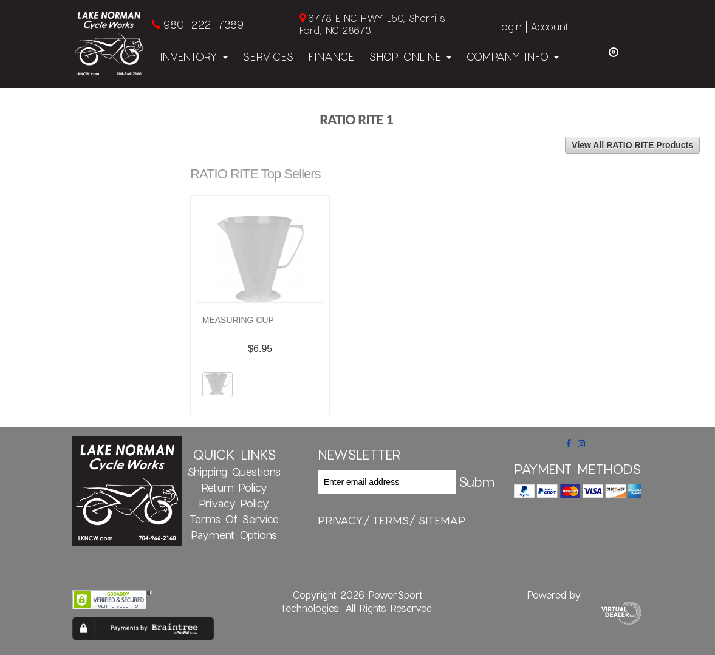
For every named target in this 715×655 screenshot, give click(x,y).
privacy (340, 520)
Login (509, 26)
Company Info (512, 56)
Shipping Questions (234, 471)
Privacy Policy (234, 503)
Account (549, 26)
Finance (331, 56)
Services (267, 56)
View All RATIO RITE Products (632, 145)
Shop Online (410, 56)
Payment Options (234, 534)
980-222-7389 (203, 24)
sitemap (441, 520)
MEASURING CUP (238, 320)
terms (390, 520)
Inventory (194, 56)
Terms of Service (234, 519)
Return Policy (234, 487)
